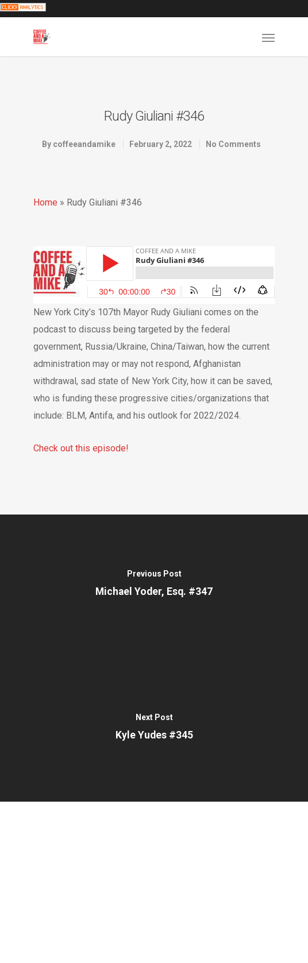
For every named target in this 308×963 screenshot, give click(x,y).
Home (45, 202)
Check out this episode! (81, 448)
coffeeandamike (84, 144)
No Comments (233, 144)
